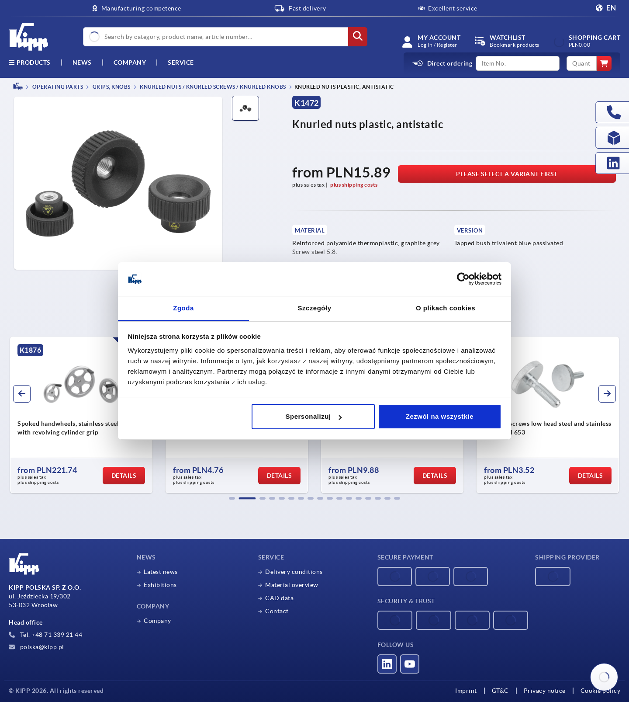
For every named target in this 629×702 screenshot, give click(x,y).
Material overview (291, 584)
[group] (81, 415)
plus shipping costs (354, 185)
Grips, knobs (111, 87)
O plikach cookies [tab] (445, 308)
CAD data (279, 597)
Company (130, 62)
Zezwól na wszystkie (439, 416)
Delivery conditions (294, 571)
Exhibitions (160, 584)
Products (30, 62)
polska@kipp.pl (36, 646)
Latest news (161, 571)
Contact (277, 611)
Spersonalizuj (314, 416)
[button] (232, 498)
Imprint (466, 691)
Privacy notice (545, 691)
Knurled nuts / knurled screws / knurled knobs (212, 87)
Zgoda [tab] (183, 308)
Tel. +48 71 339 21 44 (45, 634)
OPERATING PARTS (57, 87)
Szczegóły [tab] (314, 308)
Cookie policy (601, 690)
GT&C (500, 691)
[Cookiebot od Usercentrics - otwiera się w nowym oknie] (463, 279)
